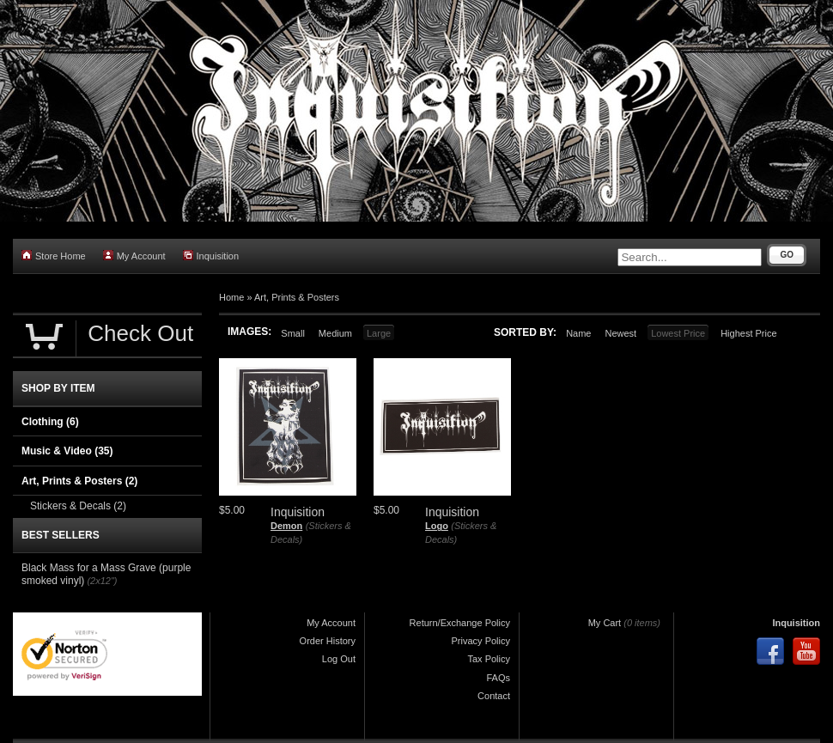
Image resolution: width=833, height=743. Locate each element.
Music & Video (66, 451)
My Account (134, 255)
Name (578, 333)
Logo (436, 526)
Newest (620, 333)
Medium (335, 333)
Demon (286, 526)
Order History (328, 641)
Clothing (50, 422)
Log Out (339, 659)
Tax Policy (488, 659)
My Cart (605, 623)
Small (293, 333)
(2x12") (102, 581)
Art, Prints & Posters (296, 297)
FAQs (498, 678)
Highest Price (748, 333)
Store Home (53, 255)
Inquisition (211, 255)
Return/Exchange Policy (460, 623)
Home (231, 297)
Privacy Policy (481, 641)
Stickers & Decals (78, 506)
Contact (493, 696)
